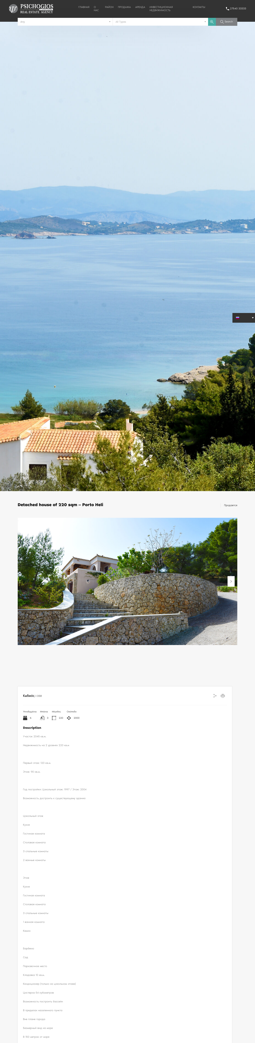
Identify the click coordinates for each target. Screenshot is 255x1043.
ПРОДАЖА (124, 7)
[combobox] (65, 22)
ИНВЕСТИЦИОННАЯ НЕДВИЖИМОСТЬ (161, 8)
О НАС (96, 8)
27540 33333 (238, 8)
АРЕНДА (140, 7)
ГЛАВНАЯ (83, 7)
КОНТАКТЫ (199, 7)
